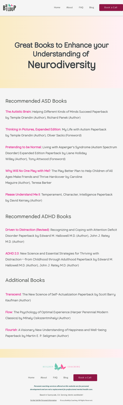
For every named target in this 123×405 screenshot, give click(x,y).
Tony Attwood (38, 159)
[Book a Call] (111, 7)
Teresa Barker (41, 183)
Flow (8, 312)
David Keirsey (19, 200)
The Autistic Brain (18, 112)
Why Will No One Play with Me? (27, 171)
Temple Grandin (21, 118)
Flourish (11, 330)
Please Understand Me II (22, 194)
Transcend (13, 294)
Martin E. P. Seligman (41, 336)
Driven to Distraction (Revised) (27, 230)
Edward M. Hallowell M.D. (58, 236)
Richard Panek (57, 118)
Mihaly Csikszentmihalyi (40, 318)
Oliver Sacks (56, 135)
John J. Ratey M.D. (52, 265)
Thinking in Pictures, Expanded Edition (32, 129)
